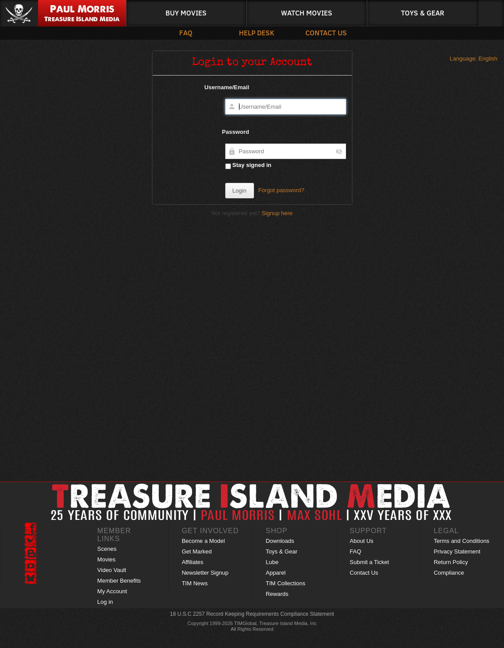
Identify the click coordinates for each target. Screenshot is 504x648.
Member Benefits (119, 580)
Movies (106, 559)
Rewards (276, 594)
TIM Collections (285, 583)
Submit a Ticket (369, 562)
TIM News (195, 583)
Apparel (275, 572)
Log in (105, 602)
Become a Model (203, 541)
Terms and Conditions (461, 541)
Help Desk (254, 32)
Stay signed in (248, 165)
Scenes (106, 549)
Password (235, 132)
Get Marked (197, 551)
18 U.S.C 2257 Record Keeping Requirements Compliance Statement (252, 614)
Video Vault (111, 570)
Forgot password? (281, 190)
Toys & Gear (422, 12)
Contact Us (320, 32)
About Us (361, 541)
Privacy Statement (457, 551)
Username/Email (226, 87)
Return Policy (451, 562)
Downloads (279, 541)
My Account (112, 591)
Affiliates (193, 562)
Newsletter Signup (205, 572)
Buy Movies (186, 12)
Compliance (449, 572)
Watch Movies (306, 12)
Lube (271, 562)
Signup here (277, 213)
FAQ (185, 32)
